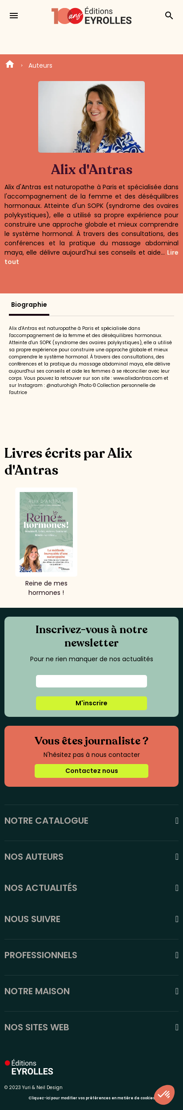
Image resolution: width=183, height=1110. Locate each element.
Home (9, 65)
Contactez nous (91, 770)
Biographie (29, 304)
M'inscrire (91, 703)
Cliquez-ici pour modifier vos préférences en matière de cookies (91, 1098)
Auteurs (40, 65)
